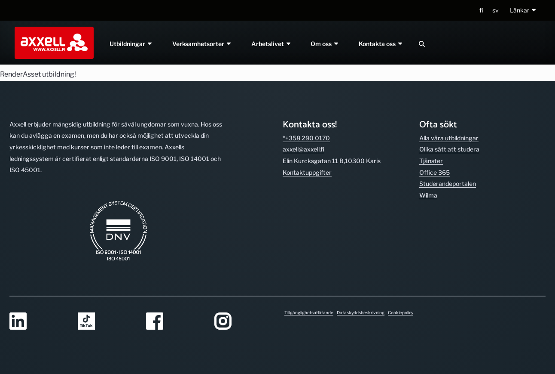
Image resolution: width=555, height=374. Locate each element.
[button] (523, 11)
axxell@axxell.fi (303, 149)
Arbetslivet (271, 43)
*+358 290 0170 (306, 138)
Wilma (428, 195)
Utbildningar (131, 43)
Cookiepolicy (400, 312)
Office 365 (434, 172)
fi (481, 10)
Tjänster (431, 160)
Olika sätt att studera (449, 149)
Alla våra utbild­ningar (449, 138)
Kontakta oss (381, 43)
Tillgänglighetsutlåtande (308, 312)
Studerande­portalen (447, 183)
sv (495, 10)
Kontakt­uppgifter (307, 172)
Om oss (325, 43)
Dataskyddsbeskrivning (360, 312)
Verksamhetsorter (202, 43)
